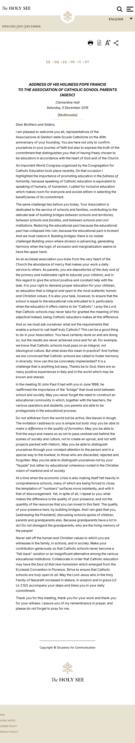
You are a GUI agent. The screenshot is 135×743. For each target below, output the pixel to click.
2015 (21, 26)
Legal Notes (7, 720)
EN (56, 62)
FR (73, 62)
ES (65, 62)
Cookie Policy (8, 726)
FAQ (2, 714)
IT (79, 62)
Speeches (9, 26)
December (33, 26)
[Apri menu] (129, 9)
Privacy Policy (9, 731)
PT (87, 62)
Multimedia (67, 115)
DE (48, 62)
